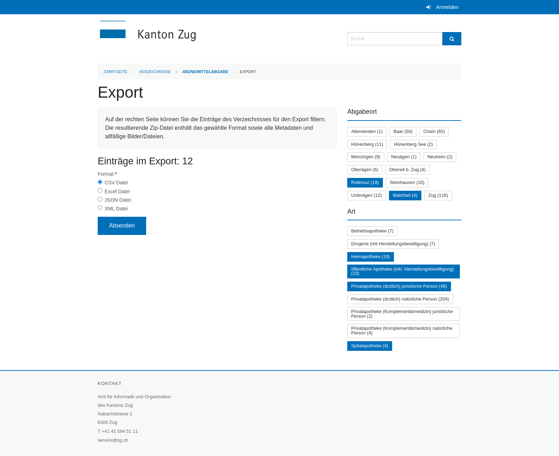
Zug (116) (438, 195)
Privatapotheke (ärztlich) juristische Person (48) (399, 286)
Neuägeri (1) (403, 156)
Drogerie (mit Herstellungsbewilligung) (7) (393, 243)
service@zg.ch (113, 440)
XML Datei (116, 208)
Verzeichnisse (155, 72)
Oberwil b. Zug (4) (407, 169)
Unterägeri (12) (366, 195)
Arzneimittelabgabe (205, 72)
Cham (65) (434, 131)
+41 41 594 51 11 (120, 431)
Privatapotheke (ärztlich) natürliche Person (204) (400, 299)
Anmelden (447, 7)
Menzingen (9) (365, 156)
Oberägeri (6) (364, 169)
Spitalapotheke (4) (369, 345)
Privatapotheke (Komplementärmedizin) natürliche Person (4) (401, 330)
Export (248, 72)
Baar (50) (403, 131)
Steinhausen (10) (407, 182)
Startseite (115, 72)
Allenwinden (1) (367, 131)
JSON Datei (117, 200)
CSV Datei (116, 182)
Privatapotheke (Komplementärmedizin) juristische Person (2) (402, 314)
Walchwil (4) (405, 195)
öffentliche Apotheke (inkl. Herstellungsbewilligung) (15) (402, 271)
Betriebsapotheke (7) (372, 231)
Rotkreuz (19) (365, 182)
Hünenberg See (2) (413, 144)
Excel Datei (117, 191)
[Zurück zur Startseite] (190, 38)
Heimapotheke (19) (370, 256)
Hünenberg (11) (367, 144)
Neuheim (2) (439, 156)
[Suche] (451, 38)
